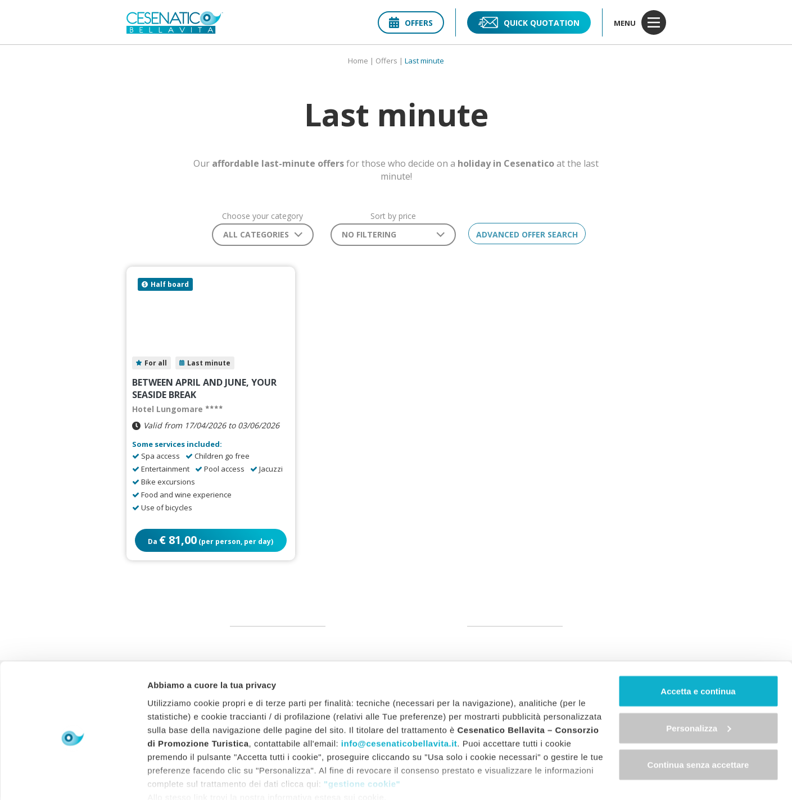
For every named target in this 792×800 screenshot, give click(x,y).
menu (640, 22)
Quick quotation (529, 22)
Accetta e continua (697, 642)
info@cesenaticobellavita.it (399, 694)
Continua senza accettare (698, 716)
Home (358, 61)
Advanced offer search (527, 234)
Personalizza (698, 679)
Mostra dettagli (177, 778)
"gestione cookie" (362, 734)
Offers (411, 22)
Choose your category (259, 216)
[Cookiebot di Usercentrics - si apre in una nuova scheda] (73, 778)
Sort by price (389, 216)
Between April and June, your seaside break (204, 390)
